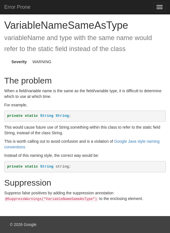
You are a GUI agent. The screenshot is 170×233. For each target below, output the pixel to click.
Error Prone (17, 7)
